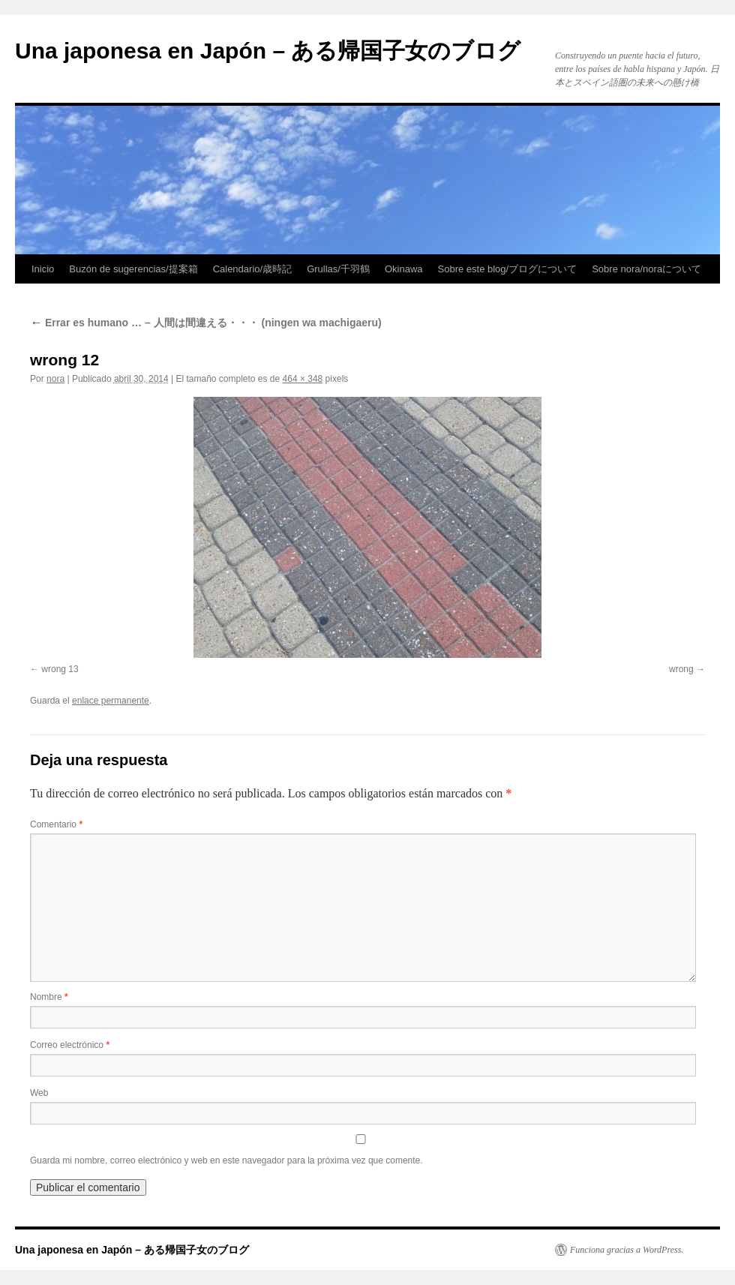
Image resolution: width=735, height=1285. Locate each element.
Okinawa (404, 269)
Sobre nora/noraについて (646, 269)
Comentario (56, 824)
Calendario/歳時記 (252, 269)
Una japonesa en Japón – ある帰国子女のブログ (267, 50)
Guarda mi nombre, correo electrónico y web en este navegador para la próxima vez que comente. (226, 1160)
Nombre (49, 997)
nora (55, 379)
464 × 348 (303, 379)
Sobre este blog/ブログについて (508, 269)
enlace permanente (110, 700)
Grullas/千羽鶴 (338, 269)
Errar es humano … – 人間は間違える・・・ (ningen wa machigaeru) (206, 323)
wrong (681, 669)
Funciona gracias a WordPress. (626, 1249)
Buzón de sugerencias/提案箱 (133, 269)
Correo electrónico (70, 1045)
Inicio (43, 269)
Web (39, 1093)
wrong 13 (59, 669)
